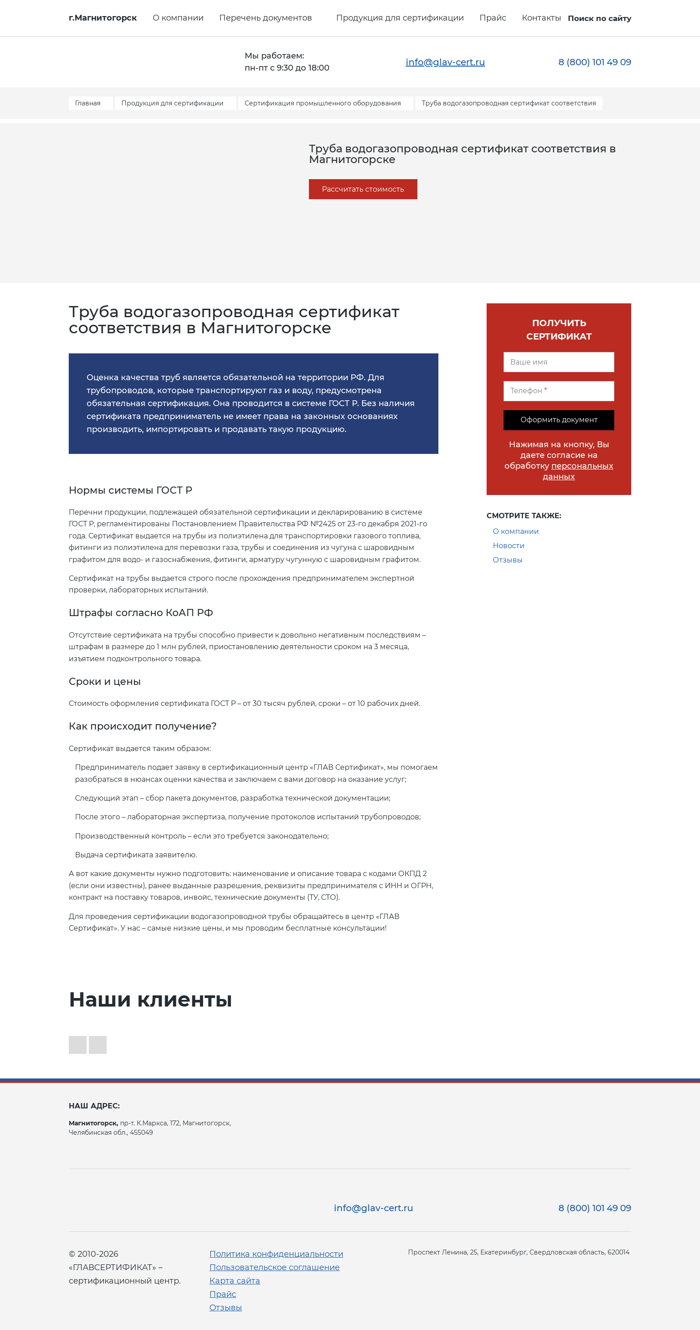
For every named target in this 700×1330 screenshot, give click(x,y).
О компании (178, 18)
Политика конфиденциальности (276, 1254)
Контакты (541, 18)
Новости (509, 545)
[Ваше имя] (559, 362)
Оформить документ (559, 419)
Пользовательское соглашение (274, 1267)
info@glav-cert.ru (445, 62)
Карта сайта (234, 1281)
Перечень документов (265, 18)
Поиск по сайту (599, 18)
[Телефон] (559, 391)
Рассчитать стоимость (363, 189)
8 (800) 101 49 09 (594, 62)
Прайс (492, 18)
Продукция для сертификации (400, 18)
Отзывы (508, 560)
